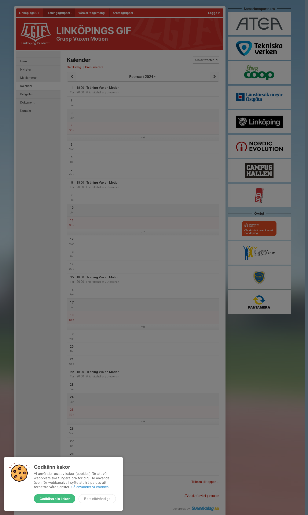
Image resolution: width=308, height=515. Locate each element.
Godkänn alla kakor (55, 499)
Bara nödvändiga (97, 499)
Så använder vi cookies (90, 487)
